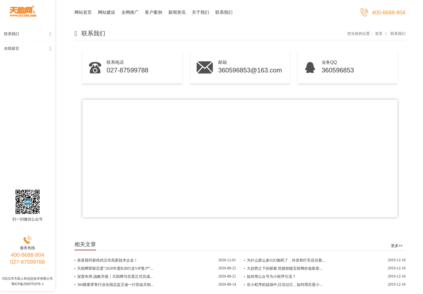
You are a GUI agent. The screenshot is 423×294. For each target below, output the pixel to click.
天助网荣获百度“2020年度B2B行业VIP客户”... (115, 268)
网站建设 (106, 12)
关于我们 (200, 12)
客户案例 (153, 12)
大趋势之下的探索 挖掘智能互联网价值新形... (284, 268)
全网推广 (130, 12)
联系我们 (29, 34)
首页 (379, 33)
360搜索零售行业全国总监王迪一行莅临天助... (115, 285)
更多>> (397, 245)
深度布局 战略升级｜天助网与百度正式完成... (115, 277)
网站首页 (83, 12)
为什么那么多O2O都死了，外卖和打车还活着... (286, 260)
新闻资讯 (177, 12)
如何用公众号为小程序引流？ (271, 277)
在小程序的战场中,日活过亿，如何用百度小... (284, 285)
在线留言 (29, 49)
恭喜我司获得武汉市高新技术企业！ (107, 260)
